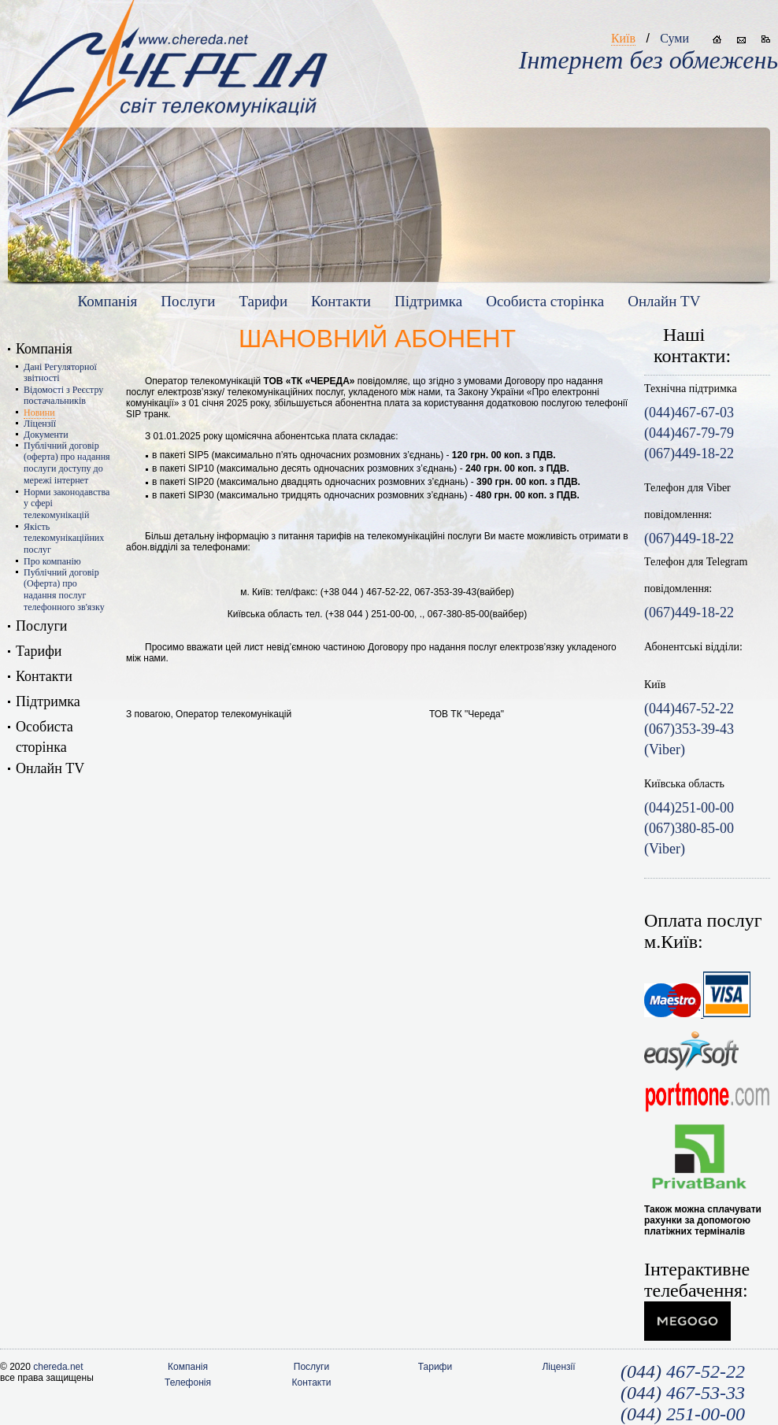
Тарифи (263, 301)
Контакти (341, 301)
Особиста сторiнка (545, 301)
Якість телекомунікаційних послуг (64, 538)
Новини (39, 412)
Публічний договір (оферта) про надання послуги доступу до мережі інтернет (67, 463)
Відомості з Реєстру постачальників (63, 395)
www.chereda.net (167, 64)
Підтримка (428, 301)
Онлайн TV (664, 301)
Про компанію (52, 561)
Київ (623, 38)
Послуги (188, 301)
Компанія (108, 301)
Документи (46, 434)
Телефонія (188, 1382)
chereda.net (58, 1366)
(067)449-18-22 (689, 538)
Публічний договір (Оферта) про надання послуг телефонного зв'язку (64, 590)
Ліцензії (40, 423)
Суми (674, 38)
